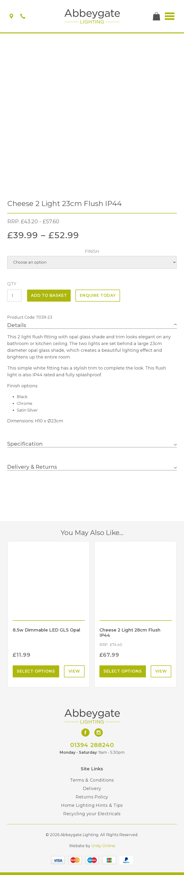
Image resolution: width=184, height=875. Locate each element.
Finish (92, 251)
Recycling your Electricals (92, 813)
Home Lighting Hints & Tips (92, 805)
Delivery (92, 788)
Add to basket (49, 295)
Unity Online (103, 846)
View (74, 671)
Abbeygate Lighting (92, 16)
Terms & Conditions (92, 780)
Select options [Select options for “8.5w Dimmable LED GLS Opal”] (36, 671)
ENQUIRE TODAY (97, 295)
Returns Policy (92, 797)
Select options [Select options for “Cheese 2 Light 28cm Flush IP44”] (123, 671)
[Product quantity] (14, 296)
